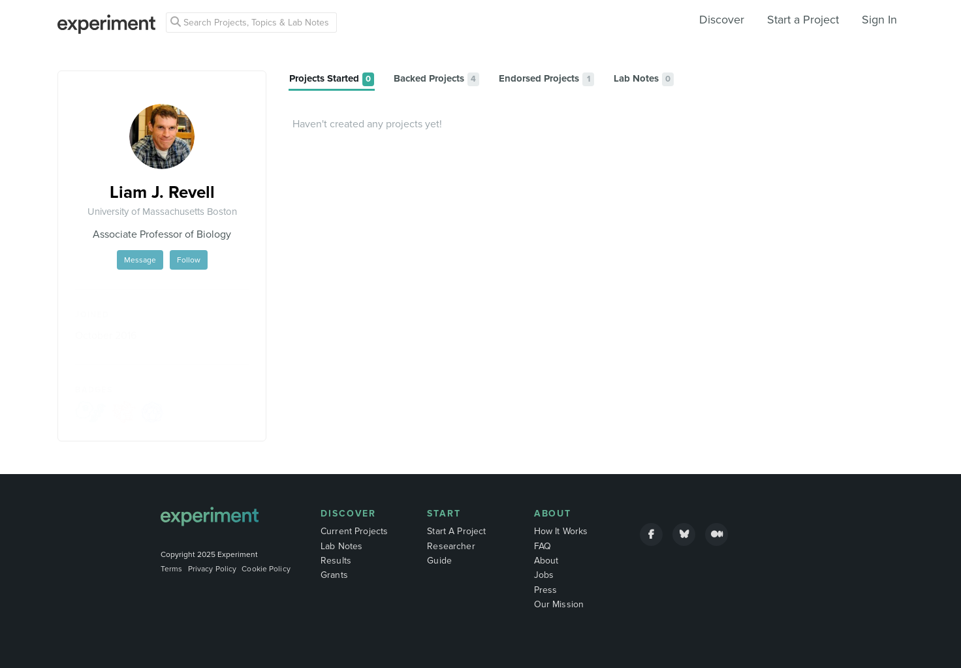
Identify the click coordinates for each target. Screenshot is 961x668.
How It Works (561, 531)
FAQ (542, 546)
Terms (172, 568)
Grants (334, 575)
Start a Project (803, 19)
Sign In (879, 19)
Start (444, 513)
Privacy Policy (212, 568)
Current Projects (354, 531)
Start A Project (456, 531)
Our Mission (559, 604)
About (553, 513)
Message (140, 259)
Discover (721, 19)
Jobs (544, 575)
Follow (188, 259)
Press (546, 590)
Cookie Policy (266, 568)
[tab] (332, 79)
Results (336, 560)
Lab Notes (341, 546)
